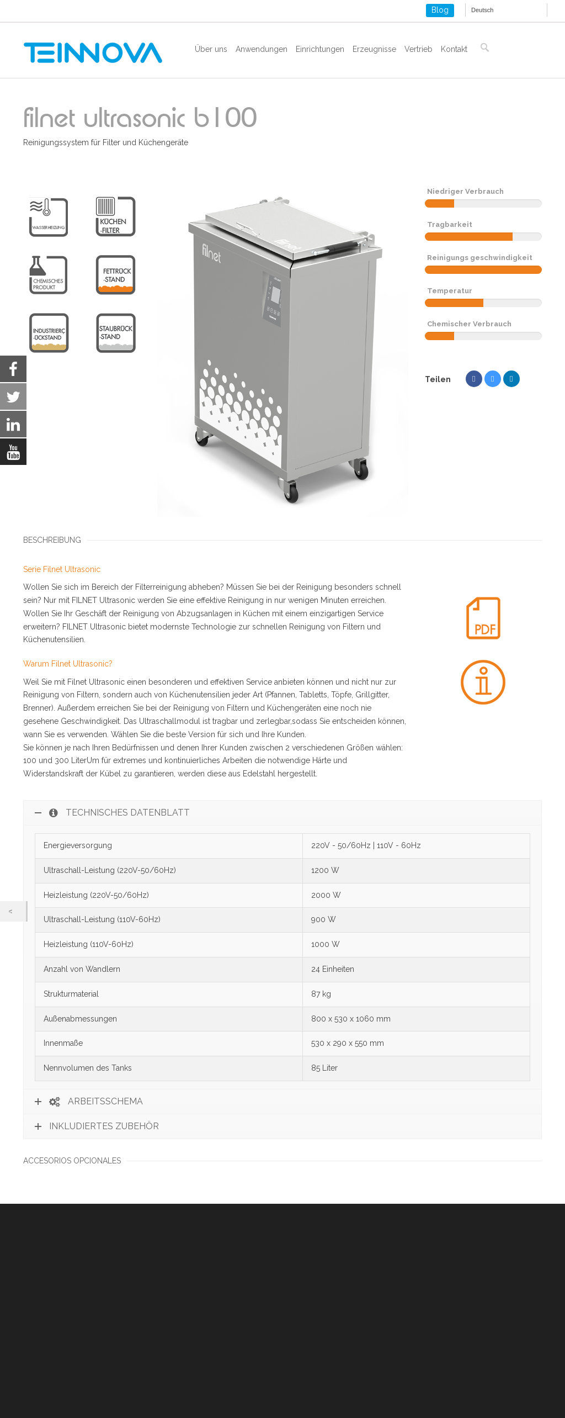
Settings (468, 1392)
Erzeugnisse (374, 49)
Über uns (211, 49)
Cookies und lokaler (59, 1344)
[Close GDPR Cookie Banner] (514, 1393)
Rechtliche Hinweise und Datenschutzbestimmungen (117, 1330)
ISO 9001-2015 (49, 1357)
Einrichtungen (320, 49)
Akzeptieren (321, 1392)
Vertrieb (418, 49)
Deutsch (482, 10)
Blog (440, 10)
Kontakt (454, 49)
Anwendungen (261, 49)
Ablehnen (397, 1392)
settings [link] (137, 1407)
